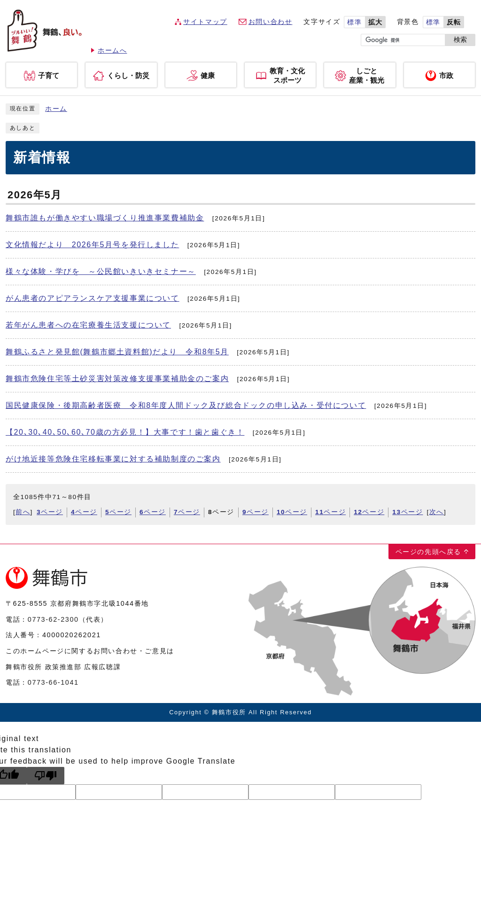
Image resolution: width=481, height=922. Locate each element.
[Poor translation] (45, 775)
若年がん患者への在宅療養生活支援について (88, 325)
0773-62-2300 (53, 619)
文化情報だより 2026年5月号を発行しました (92, 245)
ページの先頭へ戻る (428, 551)
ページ (50, 512)
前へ (23, 512)
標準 (354, 22)
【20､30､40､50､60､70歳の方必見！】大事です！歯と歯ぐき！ (125, 432)
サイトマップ (205, 21)
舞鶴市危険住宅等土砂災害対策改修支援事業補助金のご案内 (117, 379)
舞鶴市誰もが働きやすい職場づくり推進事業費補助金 (105, 218)
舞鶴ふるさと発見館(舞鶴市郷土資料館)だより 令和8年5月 (117, 352)
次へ (436, 512)
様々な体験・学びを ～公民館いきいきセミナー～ (101, 271)
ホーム (56, 108)
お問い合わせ (270, 21)
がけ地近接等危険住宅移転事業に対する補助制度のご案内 (113, 459)
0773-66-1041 (53, 682)
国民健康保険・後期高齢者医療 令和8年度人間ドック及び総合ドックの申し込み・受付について (186, 405)
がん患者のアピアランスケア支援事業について (92, 298)
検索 (460, 39)
